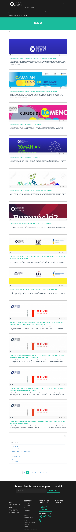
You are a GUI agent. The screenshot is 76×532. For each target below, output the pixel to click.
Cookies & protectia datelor (30, 529)
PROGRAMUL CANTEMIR (29, 12)
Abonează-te (53, 490)
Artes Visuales (16, 449)
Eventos (18, 12)
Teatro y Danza (16, 456)
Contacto (27, 7)
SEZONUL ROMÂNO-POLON (45, 12)
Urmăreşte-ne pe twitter (45, 508)
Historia (26, 515)
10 (43, 472)
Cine (13, 459)
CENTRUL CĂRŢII (12, 15)
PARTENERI (32, 7)
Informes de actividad (29, 512)
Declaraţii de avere (28, 517)
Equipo (25, 507)
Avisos (25, 15)
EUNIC (54, 12)
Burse (20, 15)
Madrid (12, 12)
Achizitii (26, 520)
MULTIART (15, 461)
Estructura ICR (27, 510)
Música (14, 454)
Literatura (15, 446)
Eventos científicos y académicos (21, 451)
